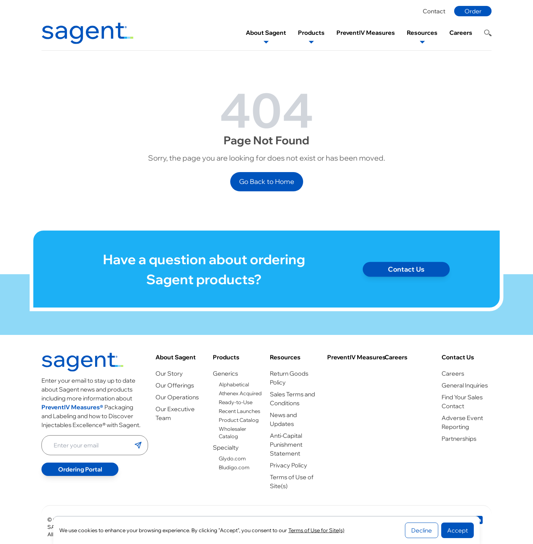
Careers (396, 357)
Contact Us (458, 357)
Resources (285, 357)
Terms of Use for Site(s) (316, 530)
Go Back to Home (266, 181)
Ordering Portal (80, 469)
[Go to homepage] (82, 362)
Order (473, 11)
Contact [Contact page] (434, 11)
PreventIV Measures (356, 357)
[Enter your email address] (88, 445)
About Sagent (175, 357)
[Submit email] (138, 445)
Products (226, 357)
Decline (421, 530)
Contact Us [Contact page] (406, 273)
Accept (457, 530)
